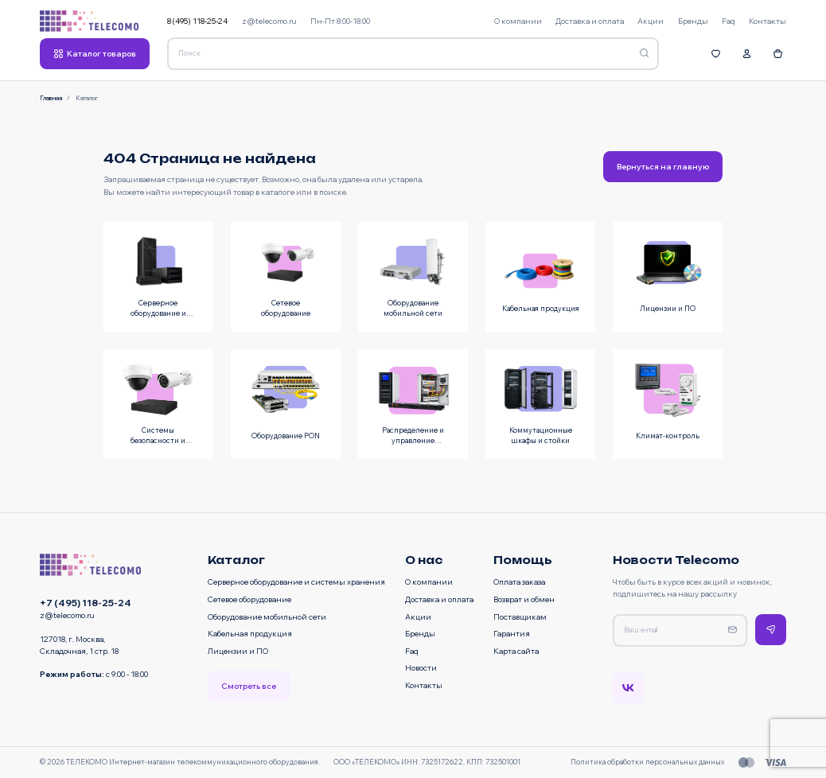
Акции (418, 616)
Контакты (423, 685)
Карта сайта (516, 650)
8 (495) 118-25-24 (197, 20)
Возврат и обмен (524, 599)
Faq (412, 650)
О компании (429, 581)
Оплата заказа (519, 581)
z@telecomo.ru (269, 20)
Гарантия (511, 633)
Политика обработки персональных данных (647, 761)
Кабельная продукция (250, 633)
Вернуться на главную (663, 166)
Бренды (420, 633)
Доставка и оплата (439, 599)
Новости (421, 667)
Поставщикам (520, 616)
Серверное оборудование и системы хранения (296, 581)
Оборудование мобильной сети (267, 616)
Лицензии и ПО (238, 650)
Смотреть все (248, 685)
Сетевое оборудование (249, 599)
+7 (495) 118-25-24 (85, 603)
